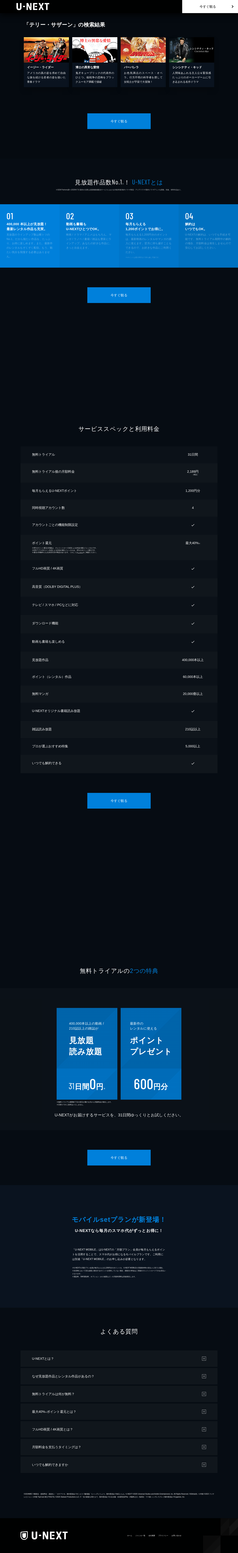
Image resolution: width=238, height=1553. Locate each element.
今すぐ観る (208, 6)
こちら (80, 552)
